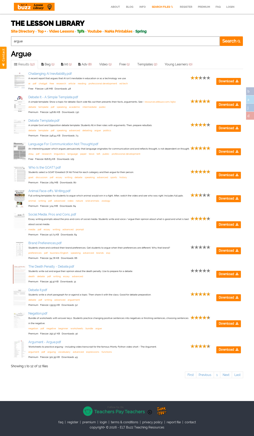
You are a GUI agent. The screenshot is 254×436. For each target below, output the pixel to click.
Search (231, 41)
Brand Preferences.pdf (45, 243)
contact (190, 422)
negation (33, 328)
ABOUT (115, 6)
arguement (74, 299)
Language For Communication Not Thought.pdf (63, 144)
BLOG (129, 6)
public (102, 107)
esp (108, 253)
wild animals (92, 200)
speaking (62, 107)
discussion (41, 177)
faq (60, 422)
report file (174, 422)
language (72, 153)
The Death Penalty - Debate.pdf (51, 266)
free (52, 83)
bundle (89, 328)
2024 (31, 153)
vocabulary (64, 352)
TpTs (81, 31)
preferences (35, 253)
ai (29, 83)
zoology (106, 200)
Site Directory (23, 31)
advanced (74, 130)
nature (79, 200)
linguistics (59, 153)
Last (237, 375)
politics (107, 130)
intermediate (90, 107)
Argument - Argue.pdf (44, 342)
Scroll (246, 428)
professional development (103, 83)
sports (113, 177)
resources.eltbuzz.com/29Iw (160, 101)
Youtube (94, 31)
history (123, 177)
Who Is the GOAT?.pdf (44, 167)
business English (59, 253)
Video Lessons (61, 31)
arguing (51, 352)
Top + (42, 31)
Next (226, 375)
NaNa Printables (118, 31)
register (72, 422)
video (70, 200)
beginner (63, 328)
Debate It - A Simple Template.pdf (53, 97)
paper (83, 153)
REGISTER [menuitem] (186, 6)
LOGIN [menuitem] (230, 6)
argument (33, 352)
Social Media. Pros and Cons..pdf (52, 214)
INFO (142, 6)
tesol (91, 153)
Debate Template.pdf (44, 120)
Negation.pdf (37, 313)
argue (97, 130)
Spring (140, 31)
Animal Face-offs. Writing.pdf (49, 191)
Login (103, 422)
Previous (205, 375)
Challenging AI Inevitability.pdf (50, 74)
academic (74, 107)
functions (107, 352)
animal (32, 200)
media (31, 229)
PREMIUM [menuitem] (204, 6)
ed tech (123, 83)
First (191, 375)
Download (229, 81)
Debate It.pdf (37, 290)
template (43, 107)
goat (30, 177)
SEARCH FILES (163, 6)
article (71, 83)
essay (59, 177)
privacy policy (152, 422)
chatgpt (43, 83)
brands (100, 253)
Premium (89, 422)
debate (32, 107)
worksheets (76, 328)
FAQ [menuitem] (218, 6)
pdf (34, 83)
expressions (92, 352)
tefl (98, 153)
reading (82, 83)
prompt (80, 229)
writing (68, 177)
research (61, 83)
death (31, 276)
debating (87, 130)
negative (51, 328)
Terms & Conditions (124, 422)
